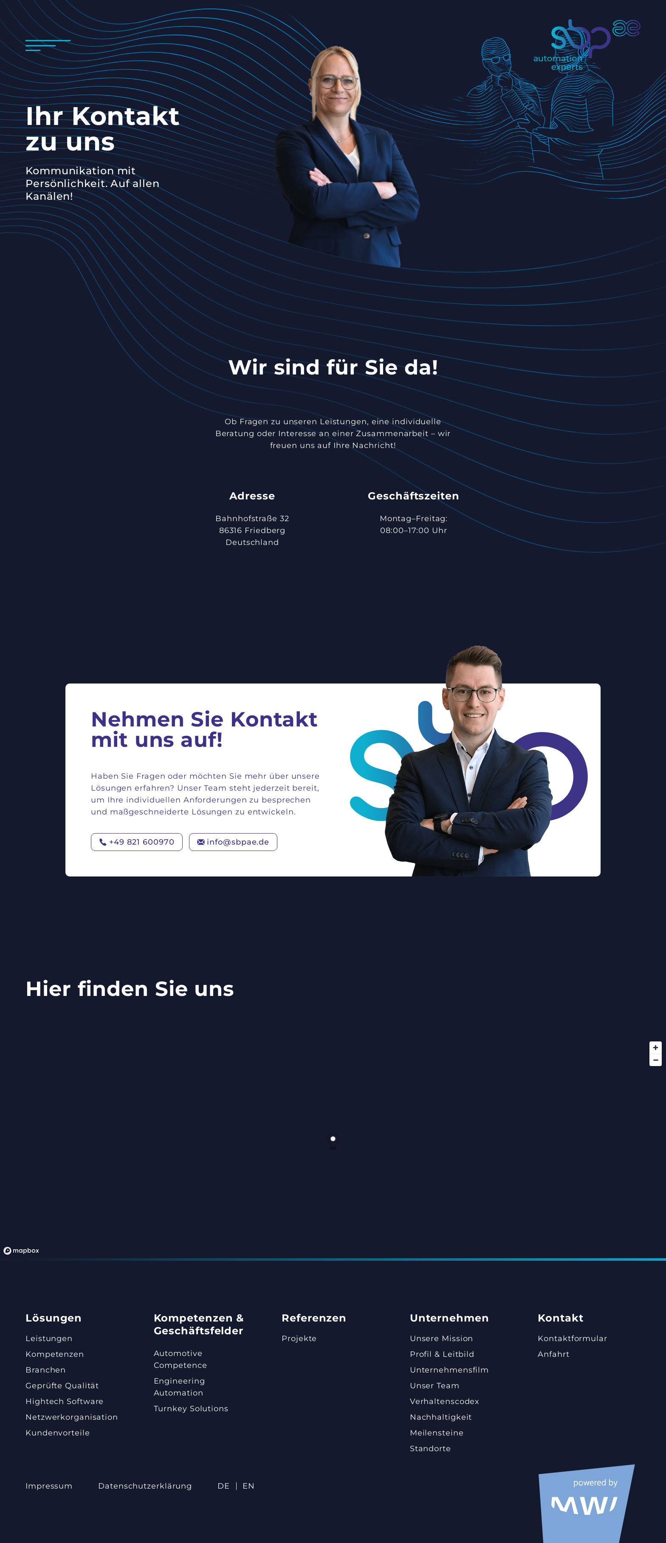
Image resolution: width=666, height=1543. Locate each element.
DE (223, 1486)
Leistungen (49, 1338)
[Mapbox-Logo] (21, 1251)
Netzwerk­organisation (71, 1417)
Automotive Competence (180, 1359)
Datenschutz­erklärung (145, 1486)
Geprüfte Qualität (62, 1385)
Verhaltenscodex (445, 1401)
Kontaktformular (572, 1338)
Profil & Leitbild (442, 1354)
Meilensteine (437, 1433)
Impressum (49, 1486)
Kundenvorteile (57, 1433)
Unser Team (435, 1385)
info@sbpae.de (233, 842)
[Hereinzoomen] (655, 1047)
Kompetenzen (54, 1354)
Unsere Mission (442, 1338)
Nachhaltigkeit (441, 1417)
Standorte (430, 1448)
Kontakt (560, 1318)
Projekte (299, 1338)
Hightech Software (64, 1401)
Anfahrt (553, 1354)
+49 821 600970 (137, 842)
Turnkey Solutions (191, 1408)
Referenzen (314, 1318)
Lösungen (53, 1318)
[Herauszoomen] (655, 1060)
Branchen (45, 1370)
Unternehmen (449, 1318)
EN (249, 1486)
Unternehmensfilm (449, 1370)
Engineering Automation (179, 1387)
